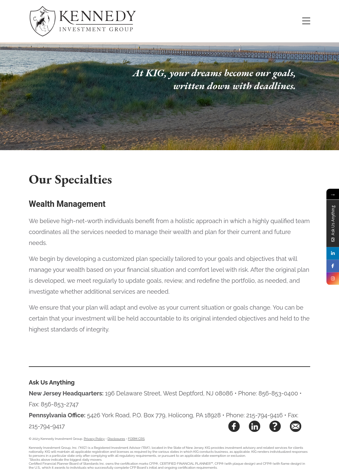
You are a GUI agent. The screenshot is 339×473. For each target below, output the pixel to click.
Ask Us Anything (52, 382)
